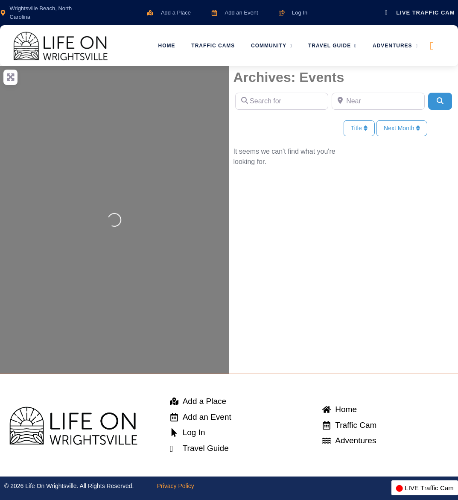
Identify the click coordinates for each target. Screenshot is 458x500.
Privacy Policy (175, 485)
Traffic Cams (211, 46)
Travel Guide (333, 46)
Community (271, 46)
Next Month (402, 128)
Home (164, 46)
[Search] (440, 101)
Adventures (396, 46)
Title (359, 128)
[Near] (378, 101)
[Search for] (281, 101)
